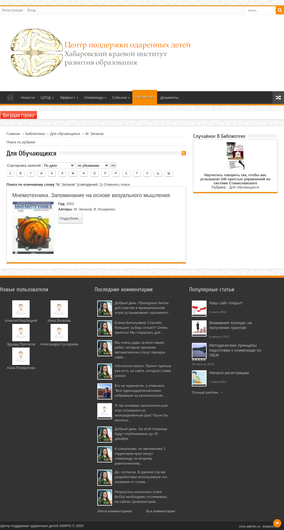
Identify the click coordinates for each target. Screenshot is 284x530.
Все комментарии (160, 511)
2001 (70, 204)
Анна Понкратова (21, 368)
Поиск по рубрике (21, 142)
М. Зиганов (94, 134)
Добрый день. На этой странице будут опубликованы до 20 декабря (141, 434)
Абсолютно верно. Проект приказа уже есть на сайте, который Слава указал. (143, 371)
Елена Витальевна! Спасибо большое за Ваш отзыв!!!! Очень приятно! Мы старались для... (141, 328)
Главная (13, 134)
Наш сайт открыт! (226, 303)
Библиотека (144, 97)
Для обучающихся (65, 134)
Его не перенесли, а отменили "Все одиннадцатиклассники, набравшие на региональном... (140, 391)
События (121, 98)
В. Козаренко (104, 209)
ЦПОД (47, 98)
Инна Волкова (59, 320)
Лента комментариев (114, 511)
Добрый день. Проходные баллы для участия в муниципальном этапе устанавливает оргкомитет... (143, 308)
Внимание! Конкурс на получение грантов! (230, 325)
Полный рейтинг (205, 392)
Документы (169, 98)
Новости (28, 98)
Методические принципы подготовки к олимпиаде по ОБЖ (235, 350)
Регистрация (12, 10)
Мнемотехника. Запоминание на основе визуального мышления (91, 195)
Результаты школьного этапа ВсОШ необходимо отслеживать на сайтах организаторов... (141, 497)
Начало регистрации (229, 372)
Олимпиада (95, 98)
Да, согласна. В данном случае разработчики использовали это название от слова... (141, 477)
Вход (31, 10)
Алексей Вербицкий (21, 320)
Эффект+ (69, 98)
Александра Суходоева (59, 344)
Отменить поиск (117, 184)
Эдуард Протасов (21, 344)
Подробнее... (70, 218)
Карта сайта (278, 97)
